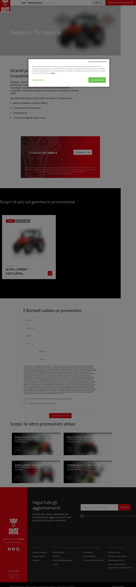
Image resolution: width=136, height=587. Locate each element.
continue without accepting (97, 104)
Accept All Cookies (97, 123)
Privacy (53, 116)
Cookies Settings (38, 123)
